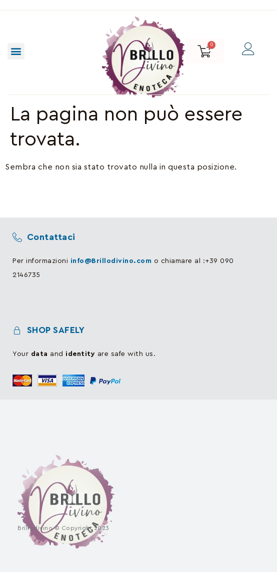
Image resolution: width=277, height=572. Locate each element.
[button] (16, 51)
